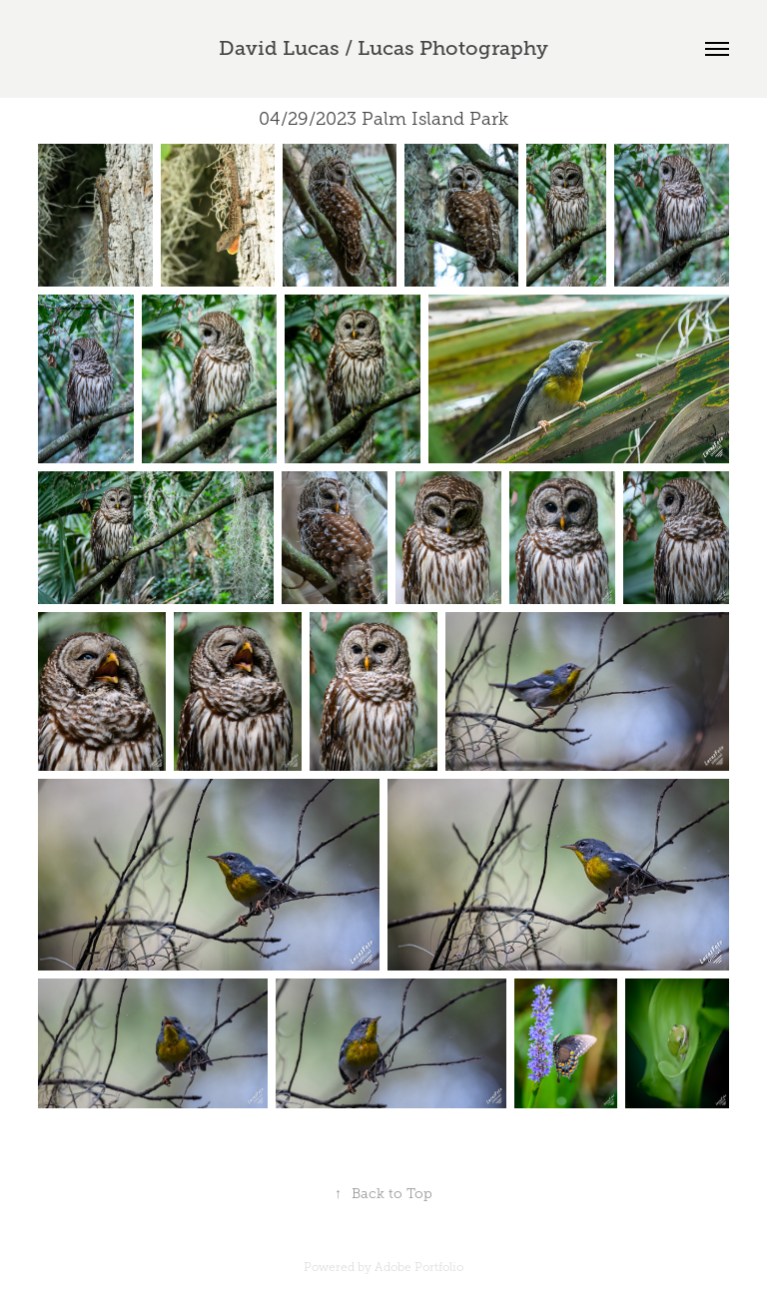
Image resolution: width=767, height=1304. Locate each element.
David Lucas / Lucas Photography (383, 48)
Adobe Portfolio (419, 1267)
